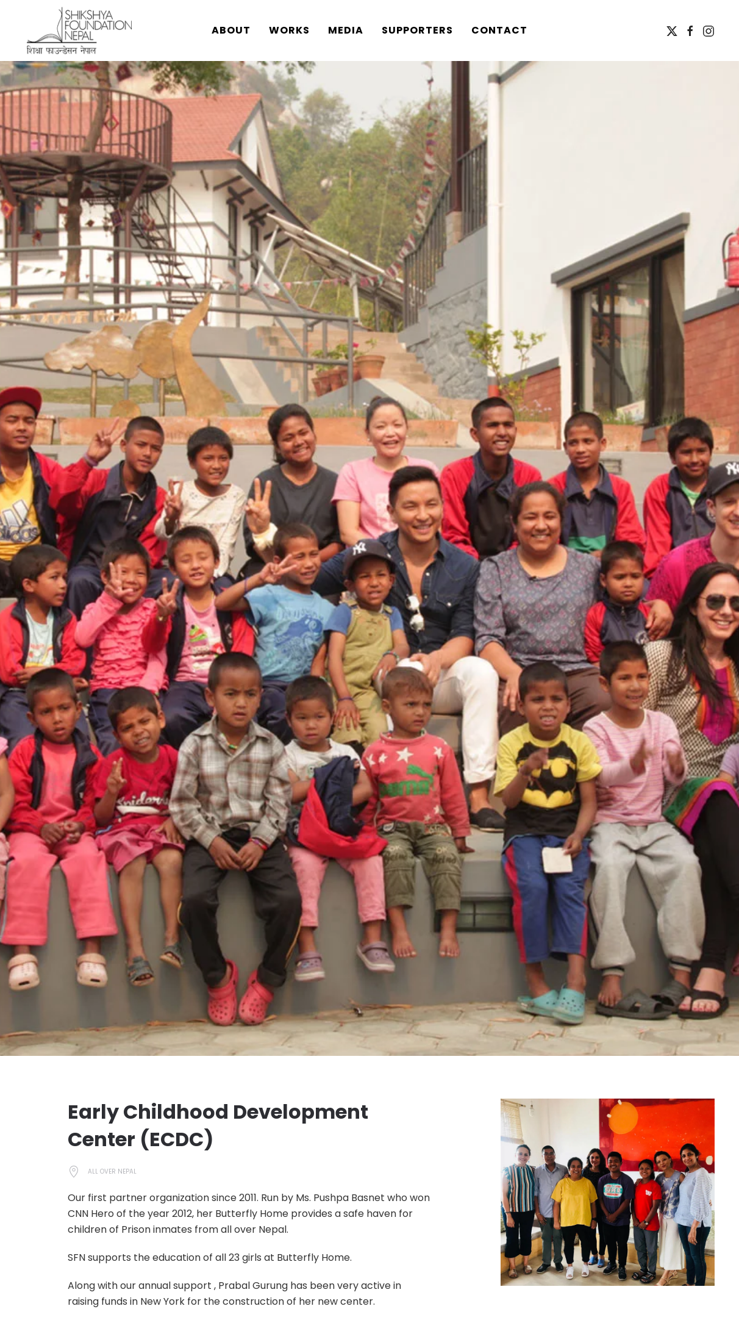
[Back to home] (79, 30)
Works (289, 30)
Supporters (417, 30)
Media (345, 30)
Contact (499, 30)
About (231, 30)
